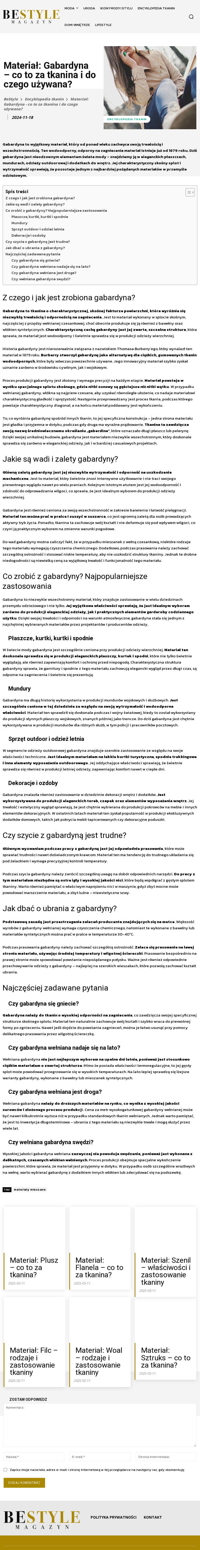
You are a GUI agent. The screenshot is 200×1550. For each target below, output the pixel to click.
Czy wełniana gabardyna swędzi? (40, 279)
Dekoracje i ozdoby (28, 235)
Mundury (19, 223)
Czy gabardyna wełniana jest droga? (43, 273)
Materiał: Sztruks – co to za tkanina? (165, 1346)
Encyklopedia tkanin (44, 99)
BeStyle (11, 99)
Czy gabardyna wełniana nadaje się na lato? (50, 266)
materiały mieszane (30, 1189)
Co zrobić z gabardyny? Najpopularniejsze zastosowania (56, 210)
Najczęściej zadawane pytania (32, 254)
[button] (191, 16)
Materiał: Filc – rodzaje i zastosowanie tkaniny (29, 1351)
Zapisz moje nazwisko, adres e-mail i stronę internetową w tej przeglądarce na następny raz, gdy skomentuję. (97, 1456)
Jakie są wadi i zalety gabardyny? (35, 204)
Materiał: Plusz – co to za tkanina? (35, 1262)
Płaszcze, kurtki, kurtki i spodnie (39, 217)
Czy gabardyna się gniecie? (35, 260)
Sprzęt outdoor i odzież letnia (37, 229)
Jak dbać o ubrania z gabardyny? (35, 248)
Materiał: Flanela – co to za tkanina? (100, 1262)
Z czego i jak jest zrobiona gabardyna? (40, 198)
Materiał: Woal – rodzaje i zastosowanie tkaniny (97, 1351)
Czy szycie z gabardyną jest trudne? (37, 241)
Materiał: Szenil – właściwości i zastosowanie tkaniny (163, 1268)
